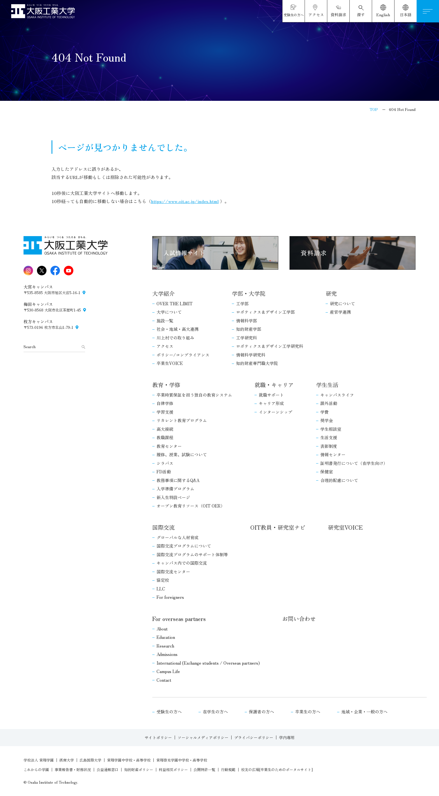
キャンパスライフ (337, 395)
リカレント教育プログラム (182, 420)
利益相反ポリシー (173, 769)
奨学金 (326, 420)
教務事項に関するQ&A (178, 480)
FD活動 (164, 471)
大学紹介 (163, 293)
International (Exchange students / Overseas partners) (208, 663)
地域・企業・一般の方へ (364, 711)
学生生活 (327, 385)
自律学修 (165, 403)
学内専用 (287, 737)
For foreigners (170, 597)
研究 (331, 293)
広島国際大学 (90, 760)
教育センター (169, 446)
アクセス (165, 346)
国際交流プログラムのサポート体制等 (192, 554)
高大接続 (165, 429)
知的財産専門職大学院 (257, 363)
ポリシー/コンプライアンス (183, 355)
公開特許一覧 (204, 769)
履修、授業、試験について (182, 454)
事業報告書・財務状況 (73, 769)
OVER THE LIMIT (175, 303)
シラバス (165, 463)
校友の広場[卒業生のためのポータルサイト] (277, 769)
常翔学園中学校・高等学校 (129, 760)
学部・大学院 (248, 293)
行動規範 (228, 769)
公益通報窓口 (107, 769)
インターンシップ (275, 412)
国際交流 (163, 527)
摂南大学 (66, 760)
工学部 (242, 303)
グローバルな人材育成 (178, 537)
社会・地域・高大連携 (178, 329)
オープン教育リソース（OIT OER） (191, 506)
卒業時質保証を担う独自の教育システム (194, 395)
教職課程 (165, 437)
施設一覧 (165, 320)
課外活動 (328, 403)
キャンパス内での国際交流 (182, 563)
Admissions (167, 654)
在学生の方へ (215, 711)
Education (166, 637)
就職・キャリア (274, 385)
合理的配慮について (339, 480)
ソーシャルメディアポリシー (203, 737)
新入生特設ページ (173, 497)
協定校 (163, 580)
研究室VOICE (345, 527)
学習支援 (165, 412)
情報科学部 (246, 320)
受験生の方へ (169, 711)
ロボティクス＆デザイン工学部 (265, 312)
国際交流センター (173, 571)
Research (165, 646)
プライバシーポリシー (253, 737)
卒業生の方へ (307, 711)
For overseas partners (179, 619)
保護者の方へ (261, 711)
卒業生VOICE (170, 363)
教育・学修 (166, 385)
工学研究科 (246, 338)
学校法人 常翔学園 (39, 760)
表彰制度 (328, 446)
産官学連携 (340, 312)
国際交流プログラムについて (184, 546)
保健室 (326, 471)
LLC (161, 589)
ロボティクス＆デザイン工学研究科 (269, 346)
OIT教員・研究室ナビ (277, 527)
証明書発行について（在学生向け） (353, 463)
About (162, 629)
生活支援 (328, 437)
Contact (164, 680)
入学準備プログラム (175, 489)
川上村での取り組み (175, 338)
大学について (169, 312)
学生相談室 (330, 429)
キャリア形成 (271, 403)
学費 (324, 412)
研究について (342, 303)
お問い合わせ (299, 619)
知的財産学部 (248, 329)
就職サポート (271, 395)
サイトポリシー (158, 737)
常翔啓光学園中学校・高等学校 (181, 760)
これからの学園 (36, 769)
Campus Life (168, 671)
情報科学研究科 (250, 355)
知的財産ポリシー (138, 769)
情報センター (332, 454)
